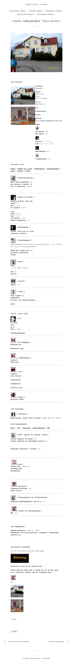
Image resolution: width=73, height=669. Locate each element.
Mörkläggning (39, 169)
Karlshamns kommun (55, 11)
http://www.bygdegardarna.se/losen (48, 120)
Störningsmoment (53, 169)
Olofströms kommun (26, 14)
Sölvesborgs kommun (46, 14)
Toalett (20, 171)
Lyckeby (14, 631)
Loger (13, 171)
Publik (13, 169)
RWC (48, 428)
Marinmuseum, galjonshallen (19, 641)
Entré (13, 428)
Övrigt (28, 171)
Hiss (18, 428)
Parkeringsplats (39, 428)
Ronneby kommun (36, 11)
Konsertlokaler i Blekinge (36, 4)
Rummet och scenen (25, 169)
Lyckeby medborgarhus (56, 641)
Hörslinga (26, 428)
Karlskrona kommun (18, 11)
